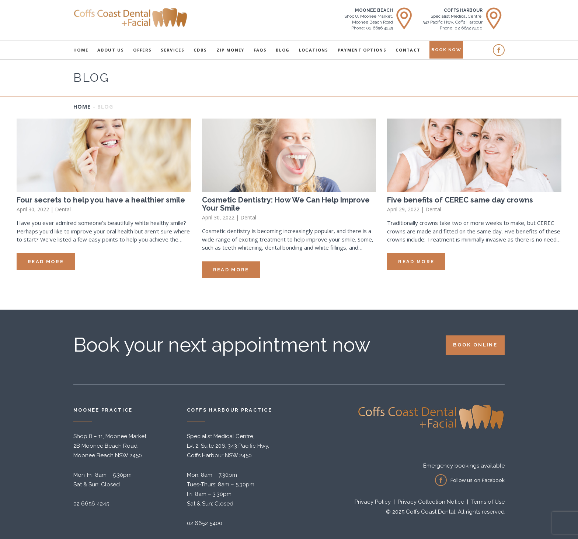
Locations (313, 50)
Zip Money (230, 50)
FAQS (260, 50)
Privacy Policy (373, 502)
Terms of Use (488, 502)
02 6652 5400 (204, 523)
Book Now (446, 49)
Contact (408, 50)
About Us (110, 50)
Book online (475, 345)
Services (172, 50)
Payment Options (362, 50)
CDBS (200, 50)
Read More (46, 261)
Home (80, 50)
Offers (142, 50)
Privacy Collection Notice (431, 502)
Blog (282, 50)
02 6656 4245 (91, 503)
